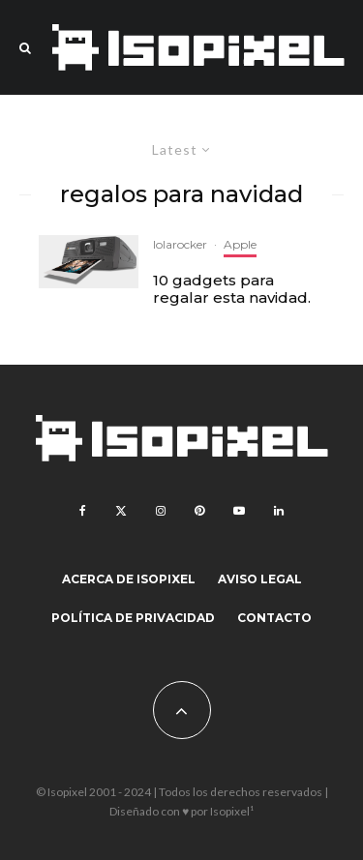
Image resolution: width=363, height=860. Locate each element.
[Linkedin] (278, 510)
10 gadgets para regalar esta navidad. (232, 289)
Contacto (274, 617)
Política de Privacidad (133, 617)
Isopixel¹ (232, 811)
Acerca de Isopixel (129, 579)
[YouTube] (239, 510)
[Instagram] (160, 510)
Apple (240, 244)
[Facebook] (83, 510)
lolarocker (180, 244)
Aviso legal (260, 579)
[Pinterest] (199, 510)
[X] (121, 510)
